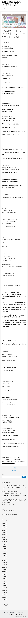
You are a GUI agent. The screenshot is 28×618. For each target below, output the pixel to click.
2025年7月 (4, 523)
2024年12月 (4, 539)
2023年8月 (4, 571)
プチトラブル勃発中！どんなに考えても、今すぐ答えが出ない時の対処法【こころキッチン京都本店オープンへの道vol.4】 (14, 501)
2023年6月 (4, 576)
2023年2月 (4, 585)
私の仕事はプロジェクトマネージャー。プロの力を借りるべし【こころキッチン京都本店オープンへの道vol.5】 (14, 495)
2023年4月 (4, 581)
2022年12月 (4, 587)
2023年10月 (4, 567)
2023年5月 (4, 578)
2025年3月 (4, 532)
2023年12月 (4, 562)
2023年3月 (4, 583)
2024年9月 (4, 546)
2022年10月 (4, 592)
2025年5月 (4, 527)
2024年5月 (4, 555)
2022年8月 (4, 597)
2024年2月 (4, 558)
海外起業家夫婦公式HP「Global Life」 (11, 5)
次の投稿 (14, 470)
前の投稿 (14, 468)
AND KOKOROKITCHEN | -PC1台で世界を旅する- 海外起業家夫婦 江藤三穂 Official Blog (14, 461)
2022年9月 (4, 594)
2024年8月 (4, 548)
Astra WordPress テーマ (16, 614)
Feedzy (25, 616)
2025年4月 (4, 530)
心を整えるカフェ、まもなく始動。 (10, 491)
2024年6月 (4, 553)
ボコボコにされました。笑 (8, 504)
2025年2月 (4, 534)
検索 (3, 474)
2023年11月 (4, 564)
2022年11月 (4, 590)
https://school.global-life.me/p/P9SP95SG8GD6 (13, 87)
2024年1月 (4, 560)
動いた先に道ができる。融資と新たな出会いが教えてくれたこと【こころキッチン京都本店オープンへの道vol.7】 (14, 487)
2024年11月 (4, 541)
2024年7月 (4, 551)
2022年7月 (4, 599)
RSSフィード (5, 39)
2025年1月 (4, 537)
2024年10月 (4, 544)
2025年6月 (4, 525)
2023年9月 (4, 569)
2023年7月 (4, 574)
